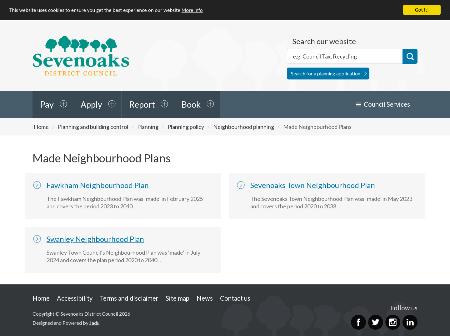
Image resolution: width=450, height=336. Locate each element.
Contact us (235, 298)
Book (191, 104)
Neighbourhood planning (243, 126)
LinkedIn (410, 322)
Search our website (324, 41)
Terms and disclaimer (129, 298)
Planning (147, 126)
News (205, 298)
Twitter (375, 322)
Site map (177, 298)
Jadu (94, 323)
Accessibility (74, 298)
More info (192, 10)
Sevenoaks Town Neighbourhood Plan (312, 185)
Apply (91, 104)
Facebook (358, 322)
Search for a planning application (325, 73)
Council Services (387, 104)
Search (410, 56)
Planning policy (186, 126)
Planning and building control (93, 126)
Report (142, 104)
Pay (47, 104)
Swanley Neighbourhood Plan (95, 238)
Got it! (422, 10)
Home (41, 126)
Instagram (392, 322)
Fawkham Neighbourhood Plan (98, 185)
